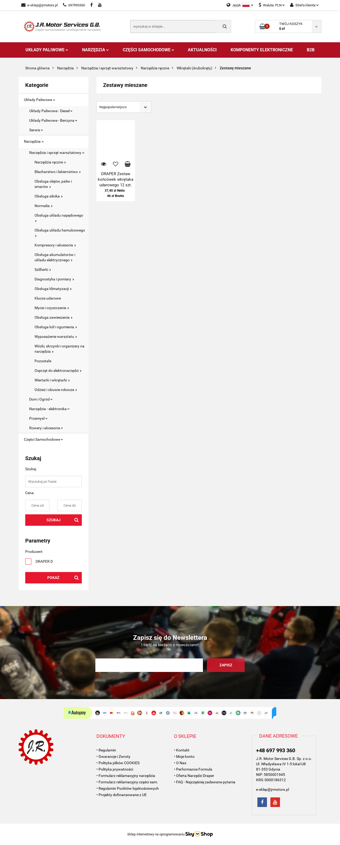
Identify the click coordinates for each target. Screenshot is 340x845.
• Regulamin (106, 750)
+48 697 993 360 (275, 750)
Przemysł (38, 418)
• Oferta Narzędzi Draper (194, 775)
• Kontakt (181, 750)
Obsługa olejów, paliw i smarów (53, 184)
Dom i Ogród (41, 399)
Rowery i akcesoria (46, 428)
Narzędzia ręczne (50, 162)
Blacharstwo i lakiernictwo (58, 172)
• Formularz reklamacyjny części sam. (127, 782)
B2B (310, 49)
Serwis (36, 130)
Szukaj (53, 520)
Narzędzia (95, 49)
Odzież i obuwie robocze (56, 390)
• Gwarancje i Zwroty (113, 756)
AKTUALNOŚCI (202, 49)
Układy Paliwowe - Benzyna (53, 120)
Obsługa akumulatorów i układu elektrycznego (55, 257)
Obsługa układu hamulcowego (60, 232)
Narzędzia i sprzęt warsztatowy (56, 152)
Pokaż (53, 577)
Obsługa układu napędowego (59, 217)
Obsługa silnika (49, 196)
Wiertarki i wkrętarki (52, 380)
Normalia (44, 206)
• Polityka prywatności (114, 769)
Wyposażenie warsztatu (56, 336)
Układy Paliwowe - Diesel (51, 111)
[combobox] (123, 107)
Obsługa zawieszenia (54, 317)
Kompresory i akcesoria (55, 245)
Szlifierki (43, 269)
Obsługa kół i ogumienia (56, 327)
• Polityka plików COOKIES (117, 763)
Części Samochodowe (148, 49)
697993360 (74, 5)
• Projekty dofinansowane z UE (121, 795)
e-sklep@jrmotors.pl (39, 5)
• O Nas (180, 763)
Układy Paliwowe (47, 49)
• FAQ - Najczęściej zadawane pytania (204, 782)
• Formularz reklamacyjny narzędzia (125, 775)
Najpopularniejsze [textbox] (113, 107)
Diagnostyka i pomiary (54, 279)
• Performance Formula (193, 769)
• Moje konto (184, 756)
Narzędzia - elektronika (49, 409)
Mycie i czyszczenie (52, 308)
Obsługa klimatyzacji (53, 289)
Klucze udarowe (48, 298)
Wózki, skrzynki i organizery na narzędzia (59, 349)
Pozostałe (43, 361)
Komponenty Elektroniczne (262, 49)
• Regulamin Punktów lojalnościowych (127, 788)
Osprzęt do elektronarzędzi (58, 370)
